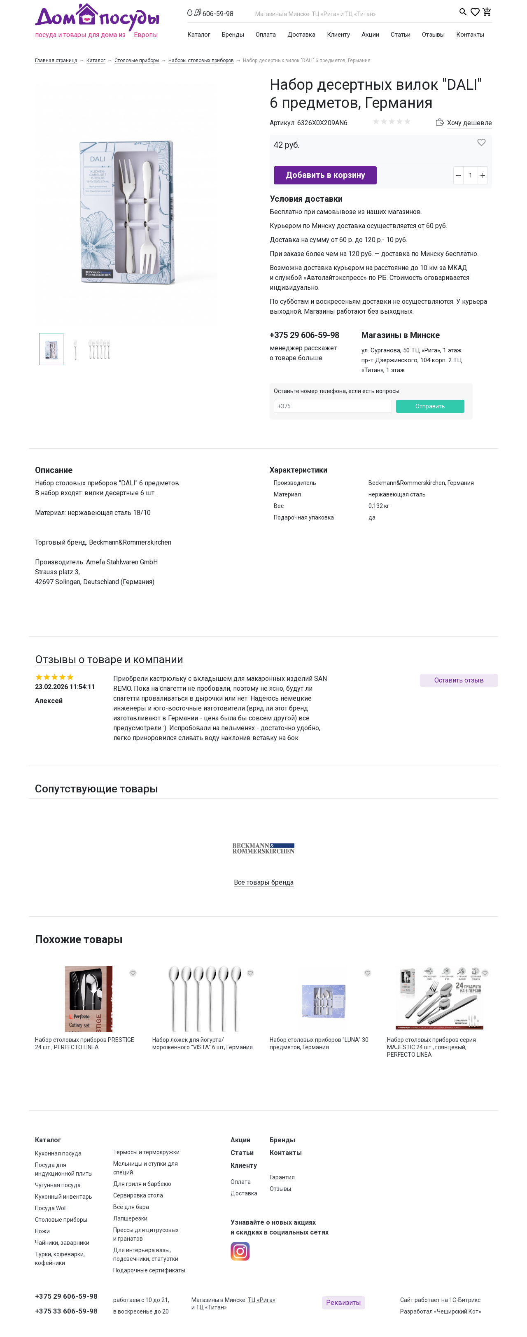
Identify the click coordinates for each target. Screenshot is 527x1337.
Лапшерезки (130, 1218)
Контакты (470, 34)
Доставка (301, 34)
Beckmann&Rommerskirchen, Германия (421, 483)
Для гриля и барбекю (142, 1184)
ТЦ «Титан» (211, 1307)
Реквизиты (343, 1303)
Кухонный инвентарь (63, 1196)
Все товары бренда (264, 882)
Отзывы (433, 34)
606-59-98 (218, 14)
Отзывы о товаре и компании (109, 659)
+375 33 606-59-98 (66, 1311)
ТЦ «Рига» (261, 1300)
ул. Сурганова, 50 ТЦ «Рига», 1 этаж (411, 350)
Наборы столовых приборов (201, 60)
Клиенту (338, 34)
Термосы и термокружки (146, 1152)
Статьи (400, 34)
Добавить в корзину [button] (325, 175)
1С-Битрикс (464, 1300)
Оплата (266, 34)
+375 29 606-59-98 (304, 335)
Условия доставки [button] (306, 199)
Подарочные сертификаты (149, 1270)
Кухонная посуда (58, 1153)
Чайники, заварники (62, 1242)
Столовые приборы (136, 60)
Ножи (42, 1231)
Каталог (198, 34)
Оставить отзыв (459, 680)
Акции (370, 34)
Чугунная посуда (58, 1185)
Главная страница (56, 60)
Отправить (430, 406)
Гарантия (282, 1177)
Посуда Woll (51, 1208)
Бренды (233, 34)
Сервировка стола (138, 1195)
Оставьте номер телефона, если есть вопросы (336, 391)
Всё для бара (131, 1207)
